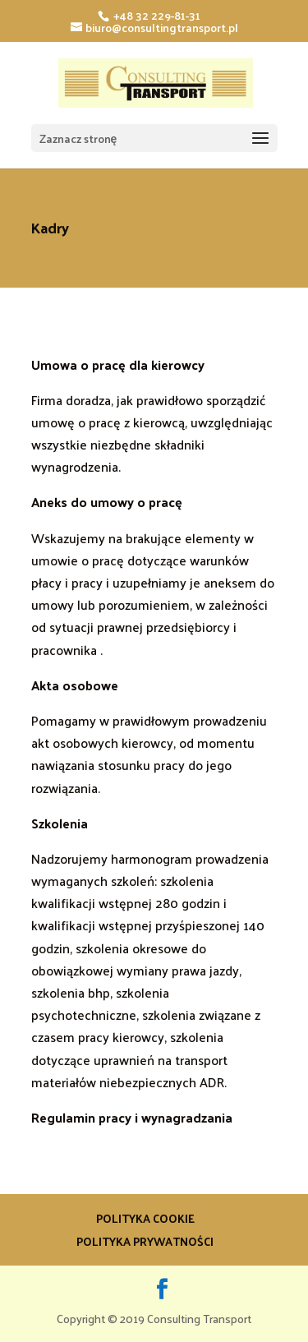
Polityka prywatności (145, 1241)
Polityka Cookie (145, 1218)
